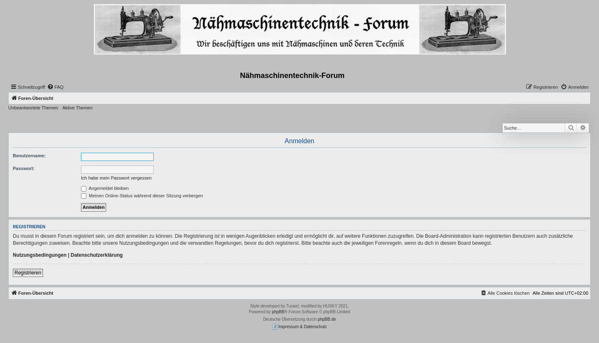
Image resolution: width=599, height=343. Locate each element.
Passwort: (24, 168)
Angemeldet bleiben (105, 188)
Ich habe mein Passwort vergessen (116, 177)
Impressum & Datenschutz (299, 326)
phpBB (278, 312)
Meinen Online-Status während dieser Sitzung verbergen (142, 195)
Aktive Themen (77, 107)
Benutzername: (29, 155)
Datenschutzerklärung (97, 255)
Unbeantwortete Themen (33, 107)
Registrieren (27, 273)
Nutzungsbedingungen (40, 255)
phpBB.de (327, 319)
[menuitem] (55, 87)
